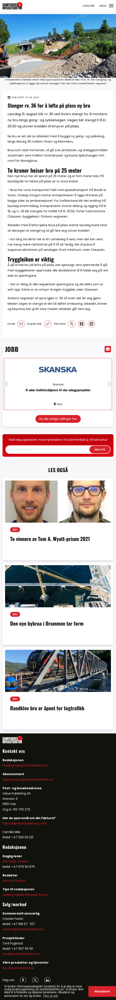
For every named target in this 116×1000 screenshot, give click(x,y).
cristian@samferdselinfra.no (23, 929)
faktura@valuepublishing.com (25, 823)
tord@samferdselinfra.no (21, 954)
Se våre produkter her (18, 968)
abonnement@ (14, 779)
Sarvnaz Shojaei (14, 881)
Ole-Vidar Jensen (15, 861)
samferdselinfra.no (39, 779)
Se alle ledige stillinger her (58, 419)
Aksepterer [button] (102, 991)
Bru (15, 529)
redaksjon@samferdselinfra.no (25, 765)
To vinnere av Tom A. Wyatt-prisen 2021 (50, 538)
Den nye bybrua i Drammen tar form (47, 623)
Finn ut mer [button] (50, 995)
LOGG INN (88, 6)
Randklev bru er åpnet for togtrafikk (47, 708)
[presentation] (6, 384)
